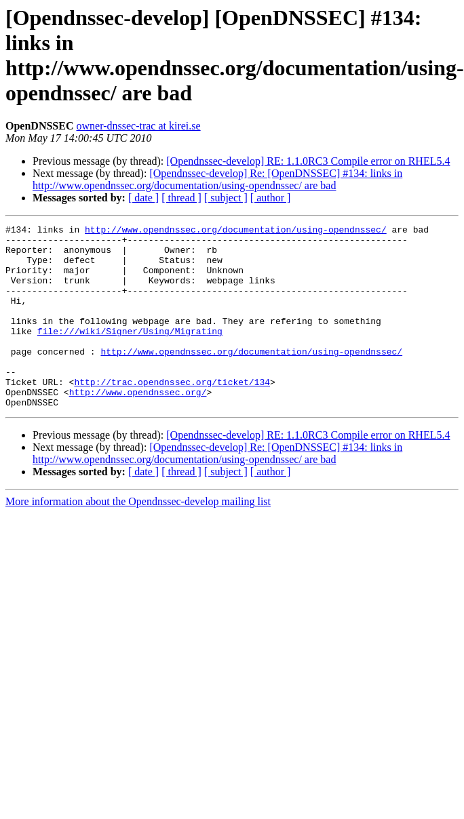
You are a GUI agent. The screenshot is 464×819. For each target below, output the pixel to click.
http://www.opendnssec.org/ (138, 426)
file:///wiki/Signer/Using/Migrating (130, 353)
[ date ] (143, 197)
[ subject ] (226, 197)
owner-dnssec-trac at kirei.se (138, 126)
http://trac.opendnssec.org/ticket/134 (172, 414)
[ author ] (270, 197)
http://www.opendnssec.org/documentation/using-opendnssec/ (236, 231)
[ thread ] (181, 197)
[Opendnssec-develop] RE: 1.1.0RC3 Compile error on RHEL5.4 (308, 161)
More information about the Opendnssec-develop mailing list (138, 538)
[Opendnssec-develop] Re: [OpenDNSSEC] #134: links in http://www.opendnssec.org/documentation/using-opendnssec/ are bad (217, 179)
